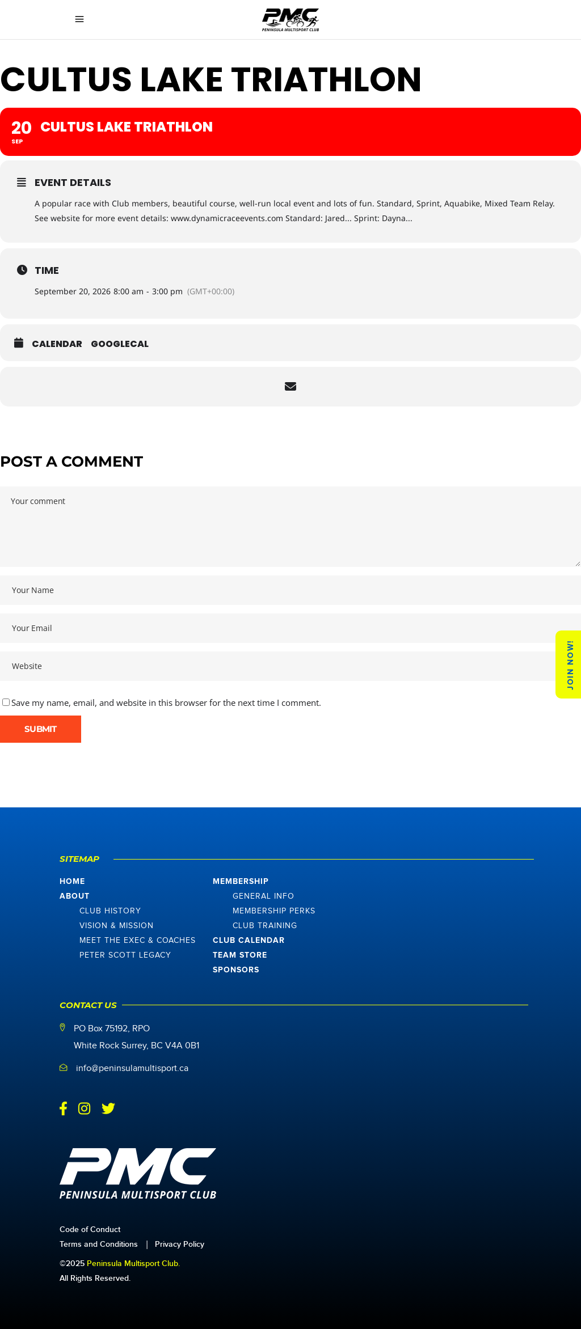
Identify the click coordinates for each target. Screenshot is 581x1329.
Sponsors (236, 970)
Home (72, 882)
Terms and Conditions (99, 1244)
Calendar (57, 344)
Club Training (265, 925)
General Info (263, 896)
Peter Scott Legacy (125, 955)
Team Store (240, 955)
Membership (241, 882)
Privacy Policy (179, 1244)
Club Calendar (249, 941)
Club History (110, 911)
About (75, 896)
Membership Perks (274, 911)
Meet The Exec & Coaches (137, 940)
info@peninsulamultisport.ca (132, 1068)
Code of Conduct (90, 1229)
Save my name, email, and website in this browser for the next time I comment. (166, 702)
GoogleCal (120, 344)
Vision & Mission (116, 925)
